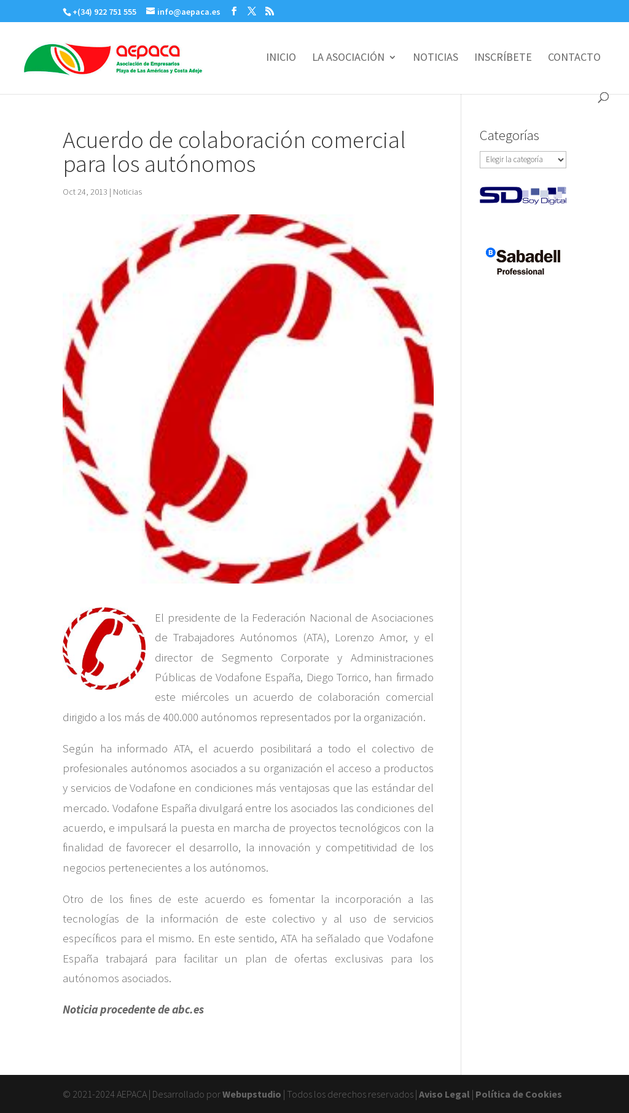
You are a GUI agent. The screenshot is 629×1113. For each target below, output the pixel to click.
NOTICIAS (435, 58)
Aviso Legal (444, 1094)
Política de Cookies (518, 1094)
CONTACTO (574, 58)
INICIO (281, 58)
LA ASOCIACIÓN (348, 58)
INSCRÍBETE (503, 58)
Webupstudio (251, 1094)
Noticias (127, 191)
